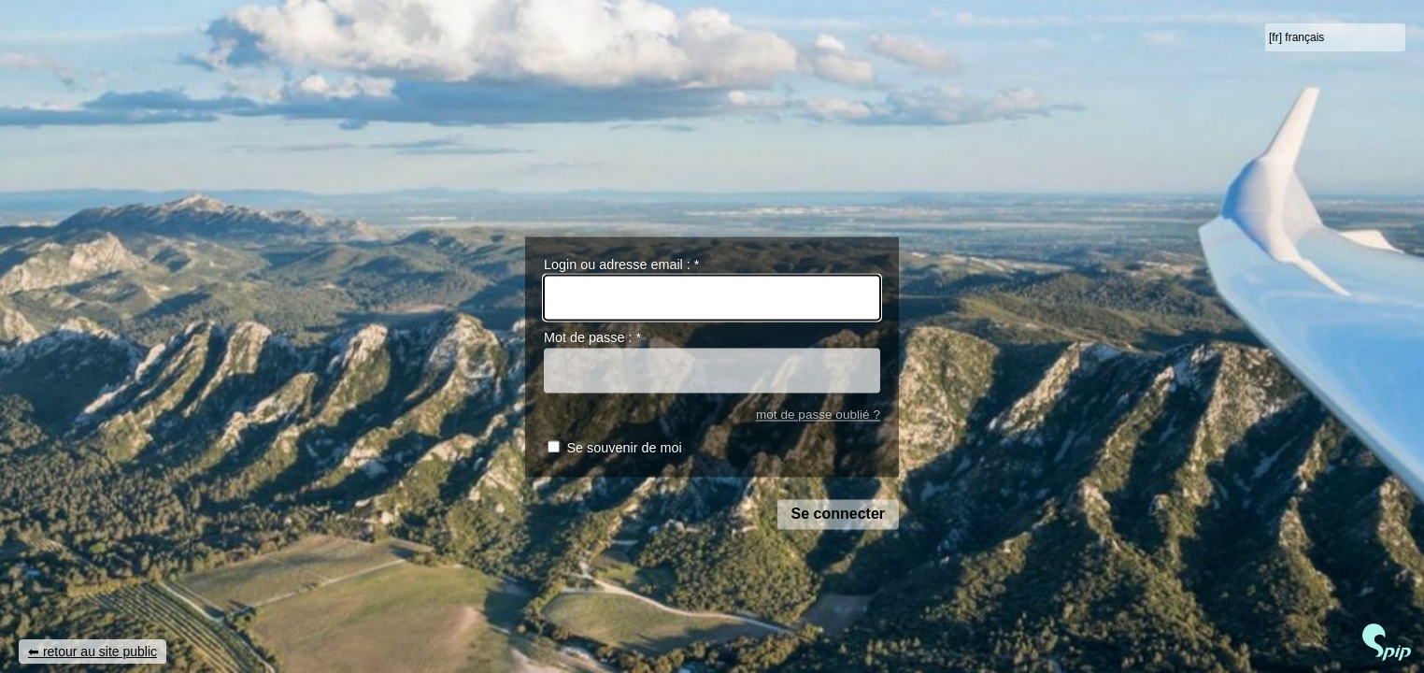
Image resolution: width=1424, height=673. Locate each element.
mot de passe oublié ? (818, 415)
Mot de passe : (592, 338)
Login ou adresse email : (621, 264)
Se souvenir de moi (623, 448)
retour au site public (100, 651)
